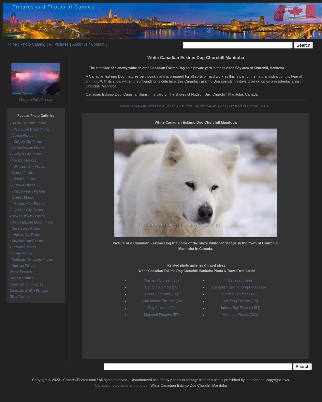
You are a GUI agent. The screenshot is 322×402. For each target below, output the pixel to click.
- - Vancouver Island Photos (30, 129)
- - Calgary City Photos (26, 142)
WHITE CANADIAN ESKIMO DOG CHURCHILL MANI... (233, 106)
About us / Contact (88, 44)
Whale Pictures (21, 272)
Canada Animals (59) (162, 287)
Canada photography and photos (121, 385)
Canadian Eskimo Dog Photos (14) (239, 287)
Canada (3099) (240, 280)
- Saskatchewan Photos (27, 148)
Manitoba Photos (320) (240, 315)
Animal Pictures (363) (161, 280)
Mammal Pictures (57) (161, 315)
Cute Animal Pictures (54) (161, 301)
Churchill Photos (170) (240, 294)
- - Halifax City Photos (25, 235)
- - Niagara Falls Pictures (28, 191)
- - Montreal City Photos (27, 204)
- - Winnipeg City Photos (27, 166)
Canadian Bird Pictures (26, 284)
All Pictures (58, 44)
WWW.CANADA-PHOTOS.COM (142, 106)
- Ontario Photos (22, 173)
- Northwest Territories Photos (31, 259)
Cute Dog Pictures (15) (240, 301)
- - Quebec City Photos (26, 210)
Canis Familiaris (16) (161, 294)
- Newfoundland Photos (27, 241)
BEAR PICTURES (179, 106)
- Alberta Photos (21, 135)
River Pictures (20, 297)
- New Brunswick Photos (27, 216)
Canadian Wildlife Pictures (29, 290)
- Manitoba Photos (23, 160)
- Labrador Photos (23, 247)
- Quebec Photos (22, 197)
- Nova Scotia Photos (25, 228)
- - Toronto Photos (23, 179)
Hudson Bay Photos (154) (239, 308)
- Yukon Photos (21, 253)
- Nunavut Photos (22, 266)
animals (92, 81)
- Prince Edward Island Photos (32, 222)
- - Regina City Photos (26, 154)
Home (12, 44)
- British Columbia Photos (28, 123)
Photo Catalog (33, 44)
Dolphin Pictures (22, 278)
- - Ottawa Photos (22, 185)
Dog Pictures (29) (162, 308)
